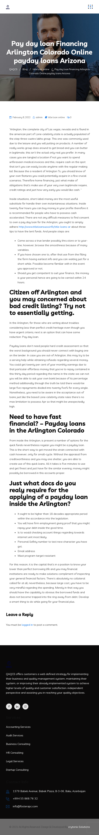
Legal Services (15, 761)
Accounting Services (18, 726)
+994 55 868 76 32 (25, 798)
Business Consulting (18, 744)
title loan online (56, 117)
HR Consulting (14, 752)
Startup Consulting (17, 769)
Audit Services (14, 735)
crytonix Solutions (79, 827)
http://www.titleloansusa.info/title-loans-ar (45, 226)
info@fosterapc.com (25, 806)
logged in (27, 624)
